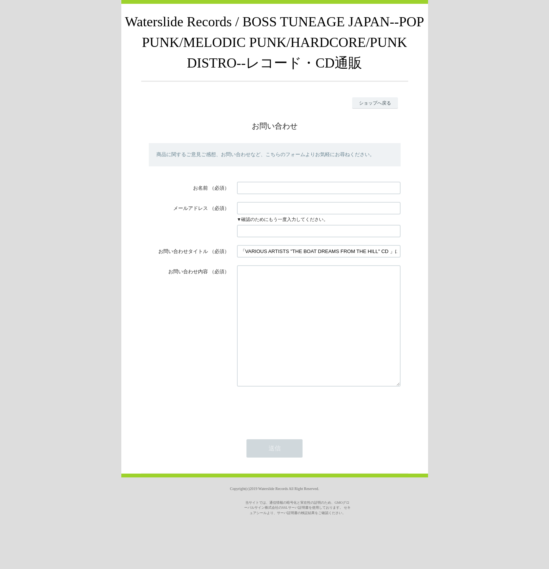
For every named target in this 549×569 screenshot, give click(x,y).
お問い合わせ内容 (188, 271)
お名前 (200, 188)
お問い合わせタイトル (183, 251)
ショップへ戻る (375, 103)
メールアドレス (190, 208)
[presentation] (295, 432)
